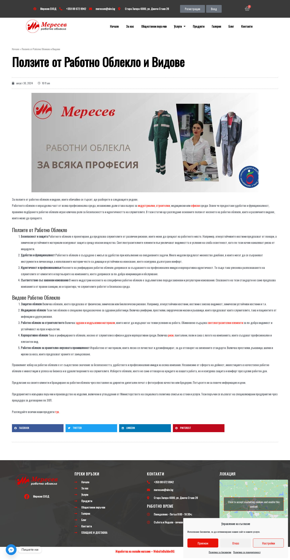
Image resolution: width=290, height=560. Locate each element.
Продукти (198, 26)
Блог (231, 26)
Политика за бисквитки (220, 552)
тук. (57, 411)
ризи (170, 335)
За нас (130, 26)
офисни (195, 205)
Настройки (268, 543)
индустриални (146, 205)
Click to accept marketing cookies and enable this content (254, 504)
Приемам (203, 543)
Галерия (216, 26)
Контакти (246, 26)
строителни (163, 205)
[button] (192, 9)
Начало (114, 26)
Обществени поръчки (154, 26)
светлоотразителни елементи (225, 322)
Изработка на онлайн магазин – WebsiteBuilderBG (145, 551)
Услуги (179, 26)
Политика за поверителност (247, 552)
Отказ (235, 543)
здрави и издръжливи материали (95, 322)
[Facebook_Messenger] (11, 549)
